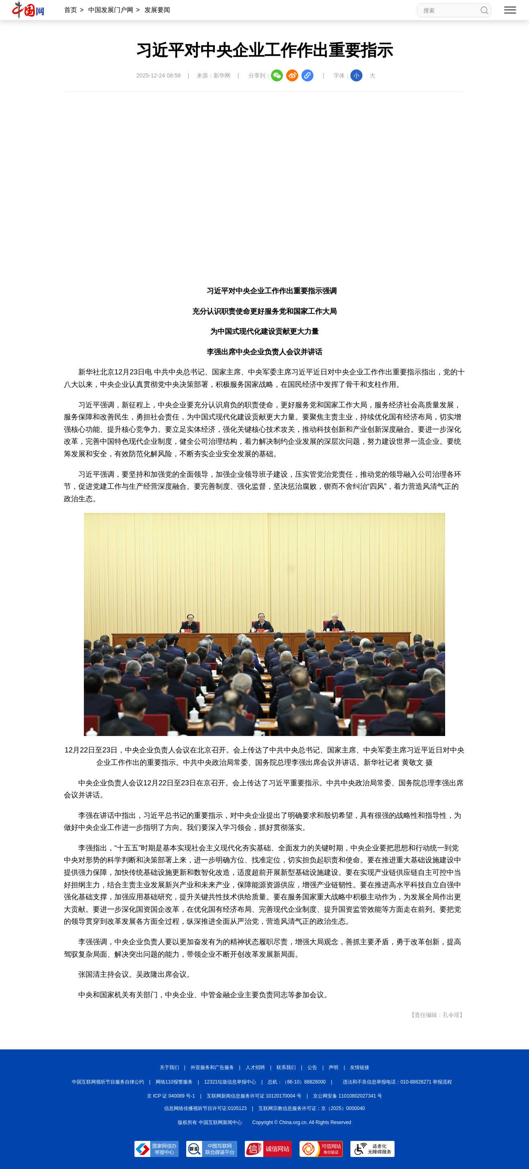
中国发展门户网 (110, 9)
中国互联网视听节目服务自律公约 (108, 1082)
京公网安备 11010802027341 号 (347, 1096)
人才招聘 (255, 1067)
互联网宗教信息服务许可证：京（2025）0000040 (311, 1108)
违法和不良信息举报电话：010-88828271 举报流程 (397, 1082)
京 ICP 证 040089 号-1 (171, 1096)
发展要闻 (157, 9)
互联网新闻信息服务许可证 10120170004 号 (254, 1096)
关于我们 (169, 1067)
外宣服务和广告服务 (212, 1067)
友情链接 (359, 1067)
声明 (333, 1067)
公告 (312, 1067)
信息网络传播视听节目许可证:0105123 (205, 1108)
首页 (70, 9)
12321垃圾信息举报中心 (230, 1082)
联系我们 (286, 1067)
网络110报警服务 (174, 1082)
